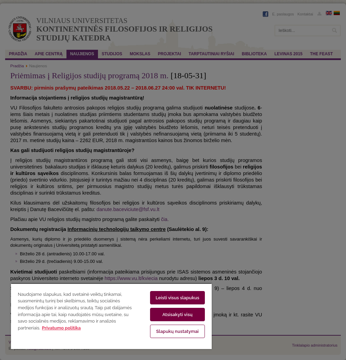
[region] (111, 316)
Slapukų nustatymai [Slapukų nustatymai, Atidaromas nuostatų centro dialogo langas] (177, 331)
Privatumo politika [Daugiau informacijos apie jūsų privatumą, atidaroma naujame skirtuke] (61, 327)
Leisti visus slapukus (177, 297)
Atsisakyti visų (177, 314)
